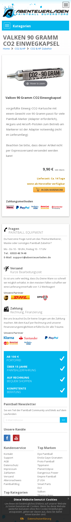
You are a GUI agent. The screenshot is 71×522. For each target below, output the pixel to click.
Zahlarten (9, 472)
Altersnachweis (12, 480)
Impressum (10, 469)
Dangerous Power (47, 472)
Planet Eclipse (45, 469)
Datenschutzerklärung (39, 518)
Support (8, 457)
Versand (9, 476)
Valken (41, 491)
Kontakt (8, 454)
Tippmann (43, 465)
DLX (39, 487)
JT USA (41, 480)
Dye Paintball (45, 454)
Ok (22, 518)
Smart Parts (44, 484)
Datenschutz (11, 465)
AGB (6, 461)
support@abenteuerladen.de (32, 257)
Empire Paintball (46, 476)
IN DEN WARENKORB (49, 189)
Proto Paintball (45, 461)
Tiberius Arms (45, 495)
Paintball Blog (11, 484)
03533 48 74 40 (18, 253)
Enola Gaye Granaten (49, 457)
